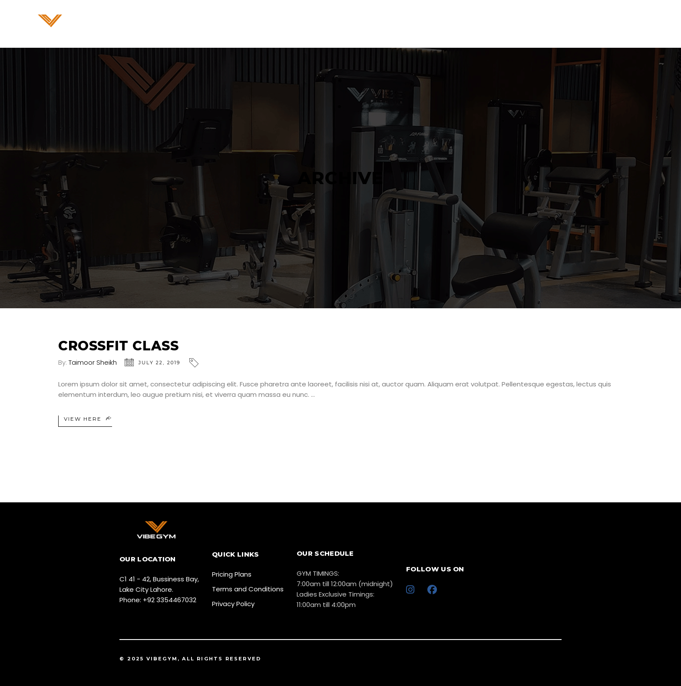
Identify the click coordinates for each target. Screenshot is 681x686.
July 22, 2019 (160, 362)
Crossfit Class (118, 346)
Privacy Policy (233, 603)
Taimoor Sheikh (93, 362)
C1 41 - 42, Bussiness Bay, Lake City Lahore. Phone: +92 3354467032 (159, 589)
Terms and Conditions (248, 589)
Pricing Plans (231, 574)
